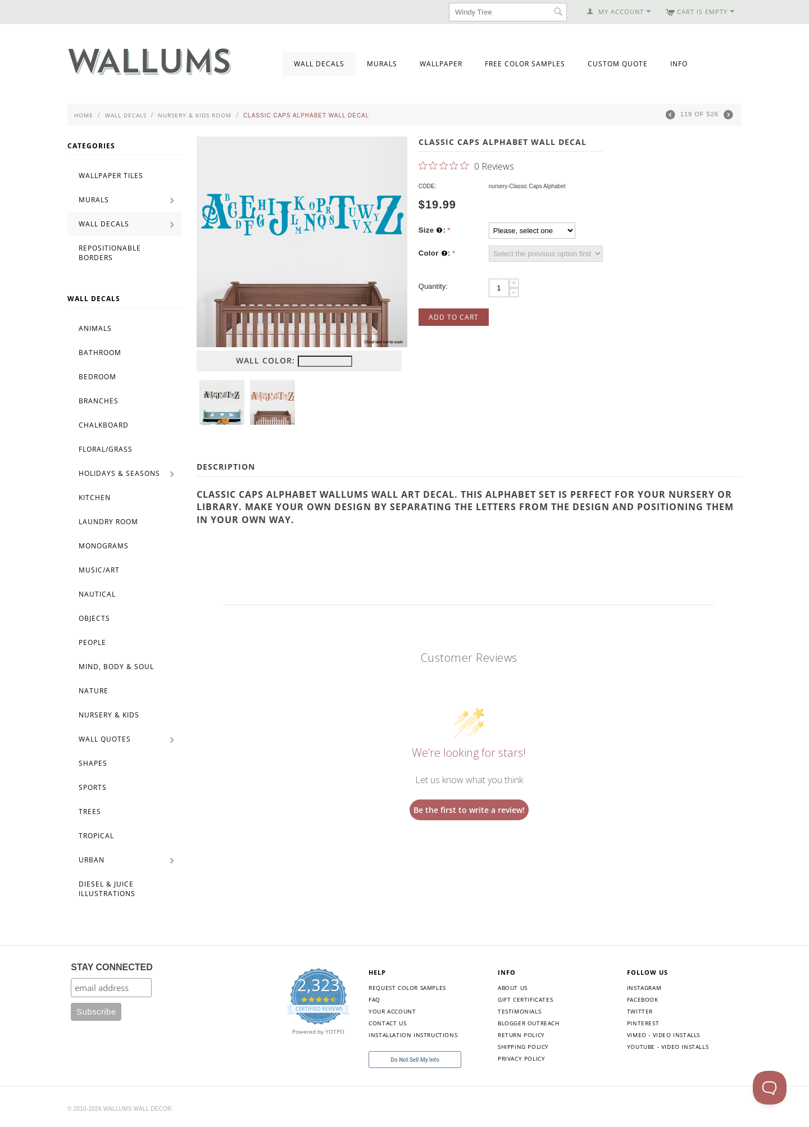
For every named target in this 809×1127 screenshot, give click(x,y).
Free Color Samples (525, 64)
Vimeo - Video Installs (663, 1035)
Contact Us (387, 1023)
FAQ (374, 999)
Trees (90, 811)
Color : (435, 253)
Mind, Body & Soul (116, 666)
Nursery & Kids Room (194, 115)
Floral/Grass (106, 449)
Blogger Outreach (529, 1023)
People (92, 642)
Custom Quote (618, 64)
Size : (432, 230)
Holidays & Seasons (119, 473)
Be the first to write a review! (469, 810)
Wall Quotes (105, 739)
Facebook (642, 999)
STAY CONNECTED (112, 967)
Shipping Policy (523, 1047)
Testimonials (519, 1011)
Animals (95, 328)
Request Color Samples (407, 988)
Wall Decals (319, 64)
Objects (94, 618)
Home (83, 115)
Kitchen (95, 497)
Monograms (104, 546)
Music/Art (99, 570)
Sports (93, 787)
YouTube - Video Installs (667, 1047)
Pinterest (643, 1023)
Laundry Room (108, 521)
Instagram (644, 988)
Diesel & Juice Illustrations (107, 888)
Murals (382, 64)
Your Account (392, 1011)
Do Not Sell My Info (415, 1060)
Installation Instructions (413, 1035)
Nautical (97, 594)
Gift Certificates (525, 999)
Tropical (96, 835)
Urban (91, 860)
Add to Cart (454, 317)
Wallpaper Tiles (111, 175)
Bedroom (97, 376)
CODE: (428, 186)
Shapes (93, 763)
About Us (513, 988)
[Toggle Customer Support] (770, 1088)
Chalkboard (104, 425)
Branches (99, 401)
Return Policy (521, 1035)
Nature (93, 691)
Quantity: (433, 286)
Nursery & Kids (109, 715)
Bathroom (100, 352)
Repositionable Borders (110, 252)
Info (679, 64)
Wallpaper (441, 64)
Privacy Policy (521, 1058)
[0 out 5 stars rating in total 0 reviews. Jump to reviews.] (466, 165)
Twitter (640, 1011)
